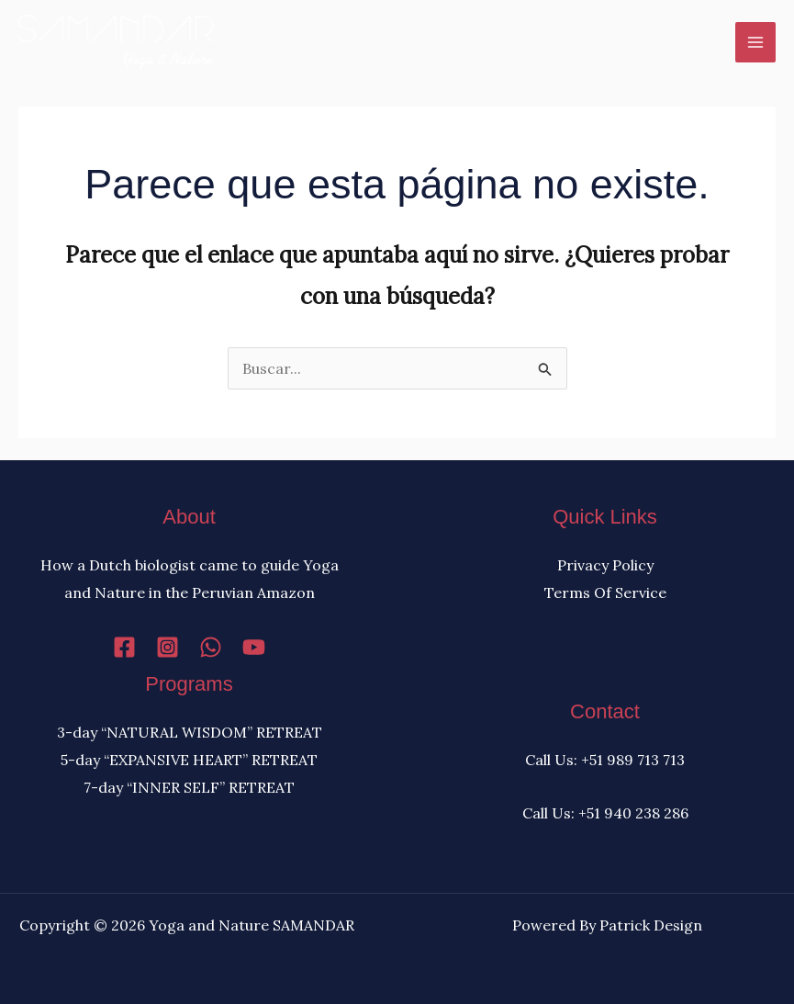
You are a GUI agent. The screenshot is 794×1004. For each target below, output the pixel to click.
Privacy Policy (605, 565)
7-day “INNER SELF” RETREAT (189, 787)
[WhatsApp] (210, 647)
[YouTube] (253, 647)
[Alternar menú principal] (755, 42)
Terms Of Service (605, 592)
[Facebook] (124, 647)
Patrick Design (650, 925)
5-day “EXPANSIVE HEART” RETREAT (189, 759)
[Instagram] (167, 647)
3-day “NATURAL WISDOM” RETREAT (189, 732)
